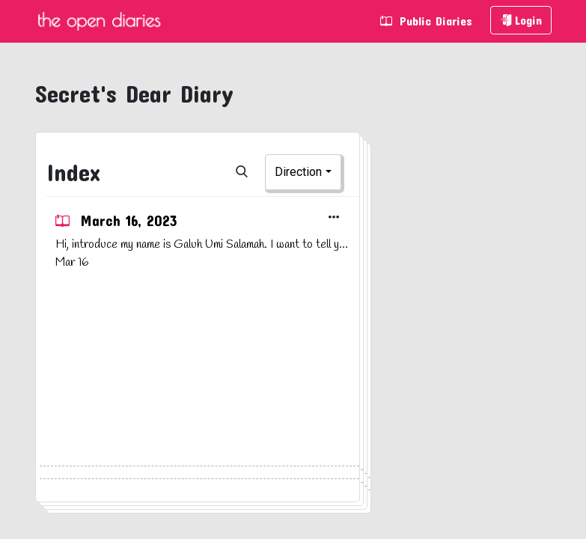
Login (521, 20)
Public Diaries (426, 20)
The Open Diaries (98, 21)
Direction (298, 172)
